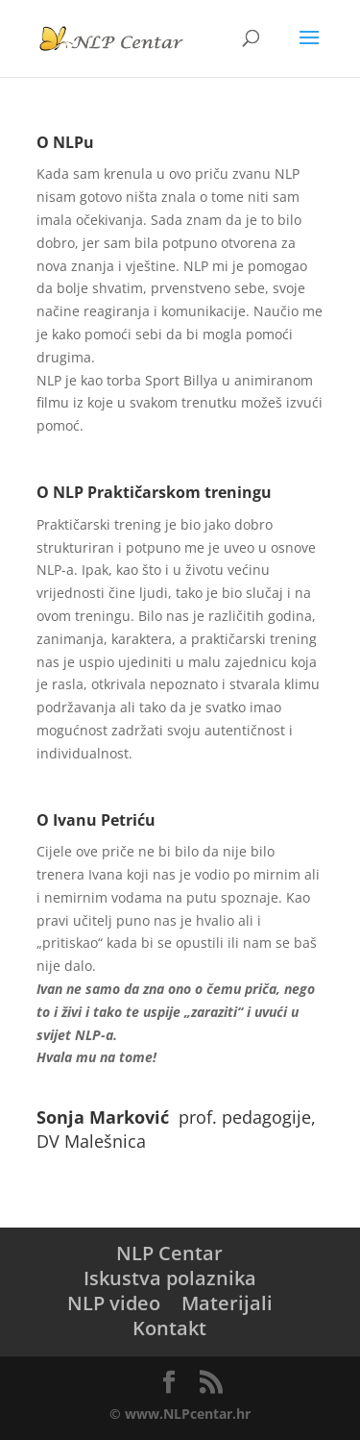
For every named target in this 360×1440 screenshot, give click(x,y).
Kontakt (169, 1328)
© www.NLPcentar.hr (180, 1413)
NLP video (113, 1303)
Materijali (227, 1303)
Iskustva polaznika (170, 1278)
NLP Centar (169, 1253)
